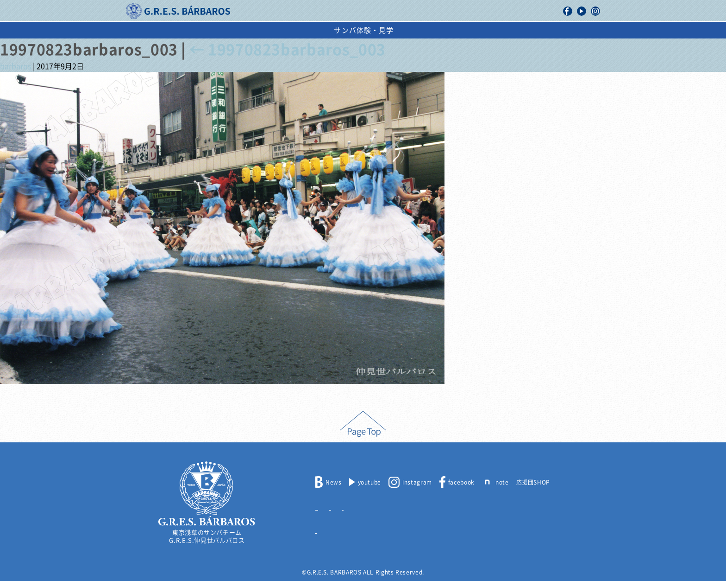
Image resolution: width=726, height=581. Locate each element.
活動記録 (262, 30)
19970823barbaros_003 (287, 49)
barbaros (15, 66)
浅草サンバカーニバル (333, 30)
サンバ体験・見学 (535, 30)
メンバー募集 (333, 505)
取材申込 (410, 505)
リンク (324, 528)
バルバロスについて (194, 30)
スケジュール (412, 30)
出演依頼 (469, 30)
